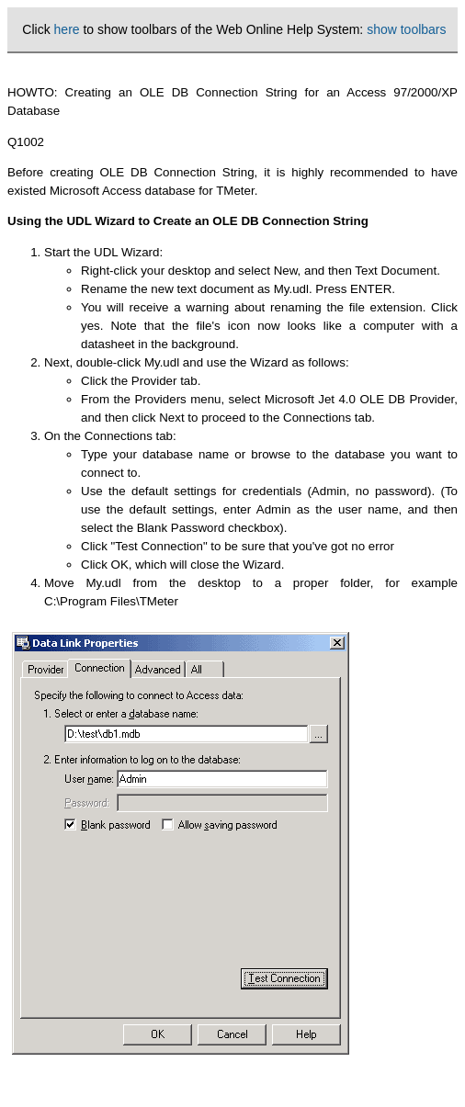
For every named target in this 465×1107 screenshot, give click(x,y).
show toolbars (406, 29)
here (67, 29)
